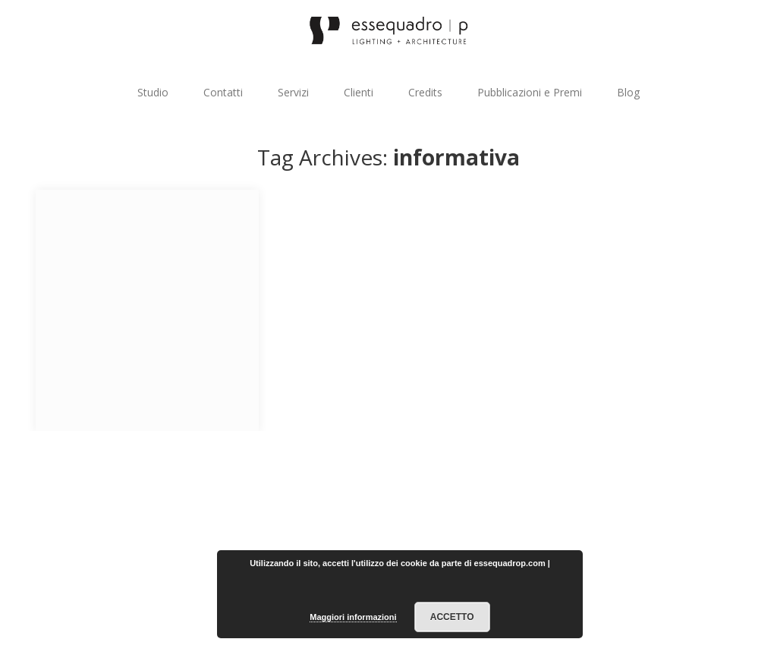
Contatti (223, 92)
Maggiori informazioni (353, 617)
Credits (425, 92)
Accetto (452, 617)
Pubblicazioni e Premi (529, 92)
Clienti (358, 92)
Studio (152, 92)
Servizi (293, 92)
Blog (628, 92)
